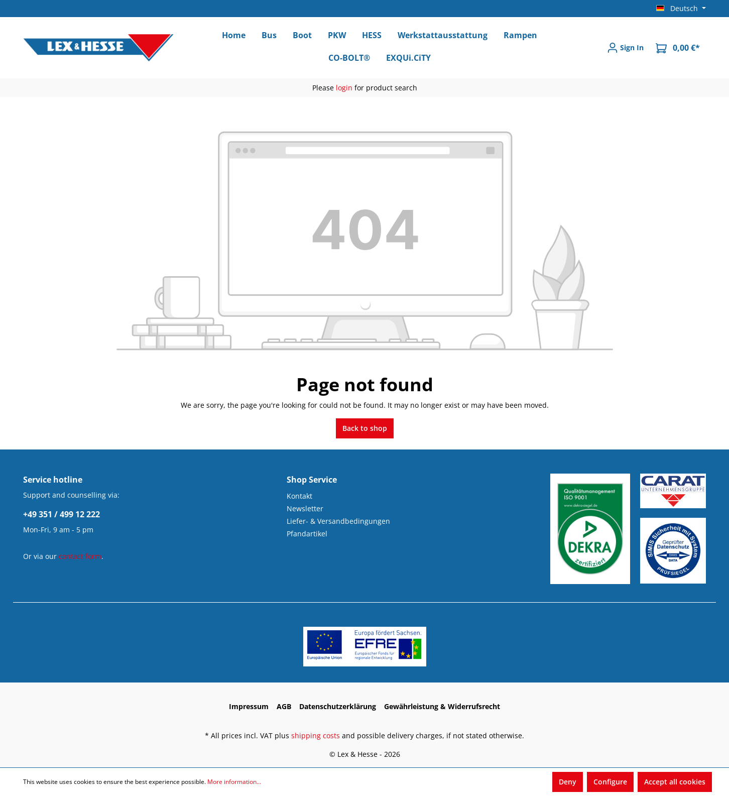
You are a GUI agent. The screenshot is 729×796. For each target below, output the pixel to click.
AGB (284, 706)
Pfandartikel (307, 533)
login (344, 87)
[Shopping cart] (678, 48)
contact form (80, 556)
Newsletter (305, 508)
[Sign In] (625, 47)
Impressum (249, 706)
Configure (610, 781)
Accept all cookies (674, 781)
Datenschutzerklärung (337, 706)
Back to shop (364, 428)
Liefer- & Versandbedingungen (338, 521)
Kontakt (299, 496)
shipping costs (315, 735)
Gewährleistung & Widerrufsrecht (442, 706)
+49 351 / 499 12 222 (61, 514)
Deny (567, 781)
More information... (234, 781)
